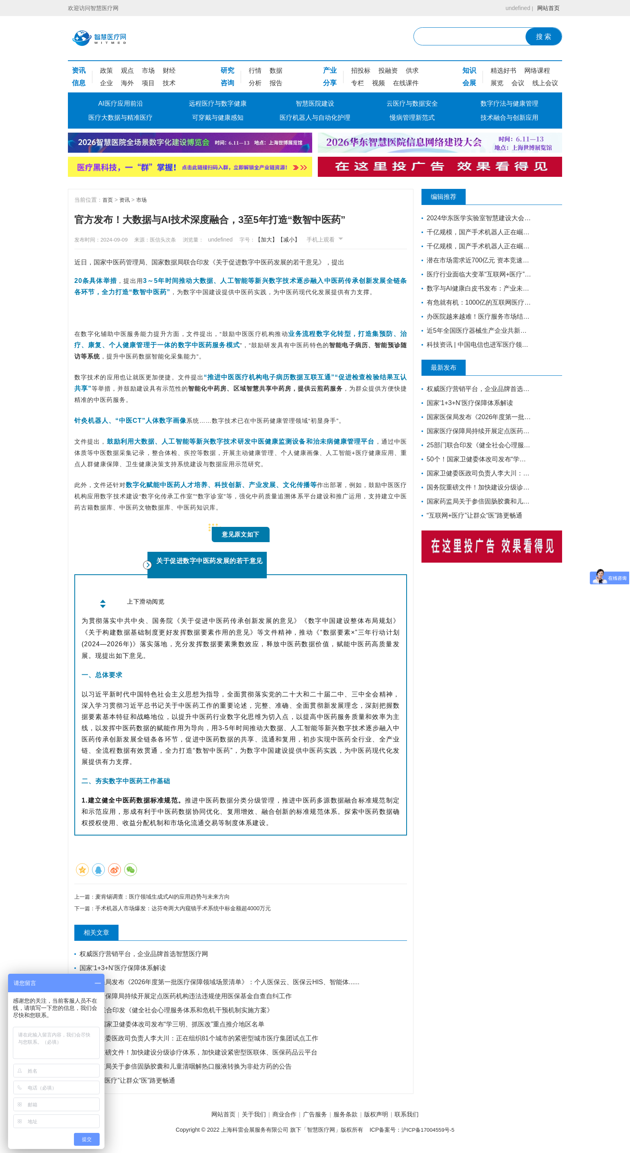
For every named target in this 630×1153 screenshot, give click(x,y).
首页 (108, 200)
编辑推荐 (449, 197)
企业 (106, 83)
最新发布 (449, 368)
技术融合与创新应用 (509, 117)
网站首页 (547, 8)
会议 (517, 83)
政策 (106, 70)
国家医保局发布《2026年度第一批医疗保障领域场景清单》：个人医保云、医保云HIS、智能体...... (220, 983)
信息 (79, 83)
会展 (469, 83)
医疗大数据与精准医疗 (120, 117)
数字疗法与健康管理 (509, 103)
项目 (148, 83)
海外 (127, 83)
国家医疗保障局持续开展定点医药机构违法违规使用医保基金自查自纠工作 (186, 997)
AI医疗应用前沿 (120, 103)
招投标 (360, 70)
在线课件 (406, 83)
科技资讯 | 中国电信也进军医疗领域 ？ (477, 344)
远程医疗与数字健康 (218, 103)
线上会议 (545, 83)
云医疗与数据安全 (412, 103)
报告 (276, 83)
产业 (330, 70)
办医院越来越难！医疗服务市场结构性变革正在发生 (477, 316)
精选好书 (503, 70)
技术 (169, 83)
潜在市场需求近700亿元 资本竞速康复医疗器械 (477, 260)
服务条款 (350, 1116)
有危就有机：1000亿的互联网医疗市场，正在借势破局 (477, 302)
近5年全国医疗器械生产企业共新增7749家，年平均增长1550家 (477, 330)
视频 (378, 83)
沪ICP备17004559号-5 (428, 1132)
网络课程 (537, 70)
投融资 (388, 70)
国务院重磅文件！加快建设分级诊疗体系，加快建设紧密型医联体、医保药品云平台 (199, 1054)
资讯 (79, 70)
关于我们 (245, 1116)
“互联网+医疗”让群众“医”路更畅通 (128, 1082)
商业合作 (279, 1116)
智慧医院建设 (315, 103)
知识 (469, 70)
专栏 (357, 83)
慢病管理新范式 (412, 117)
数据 (276, 70)
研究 (227, 70)
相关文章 (102, 934)
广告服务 (315, 1116)
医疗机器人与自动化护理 (315, 117)
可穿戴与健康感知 (217, 117)
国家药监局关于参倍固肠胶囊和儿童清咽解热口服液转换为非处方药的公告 (186, 1068)
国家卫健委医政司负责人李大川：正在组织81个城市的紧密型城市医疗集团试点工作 (199, 1039)
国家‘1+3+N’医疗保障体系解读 (123, 969)
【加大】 (285, 239)
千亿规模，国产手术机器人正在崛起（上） (477, 246)
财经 (169, 70)
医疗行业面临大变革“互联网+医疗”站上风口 (477, 274)
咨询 (227, 83)
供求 (412, 70)
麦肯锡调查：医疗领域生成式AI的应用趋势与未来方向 (164, 896)
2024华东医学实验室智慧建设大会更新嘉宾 (477, 218)
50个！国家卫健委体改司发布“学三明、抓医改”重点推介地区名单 (172, 1025)
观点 (127, 70)
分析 (255, 83)
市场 (148, 70)
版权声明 (385, 1116)
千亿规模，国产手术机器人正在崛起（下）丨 (477, 232)
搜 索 (544, 37)
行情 (255, 70)
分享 (330, 83)
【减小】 (307, 239)
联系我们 (421, 1116)
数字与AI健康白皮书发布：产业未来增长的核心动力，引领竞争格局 (477, 288)
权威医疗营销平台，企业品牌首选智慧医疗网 (144, 955)
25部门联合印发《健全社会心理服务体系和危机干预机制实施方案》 (177, 1011)
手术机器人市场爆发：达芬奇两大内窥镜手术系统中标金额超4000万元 (184, 910)
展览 (497, 83)
